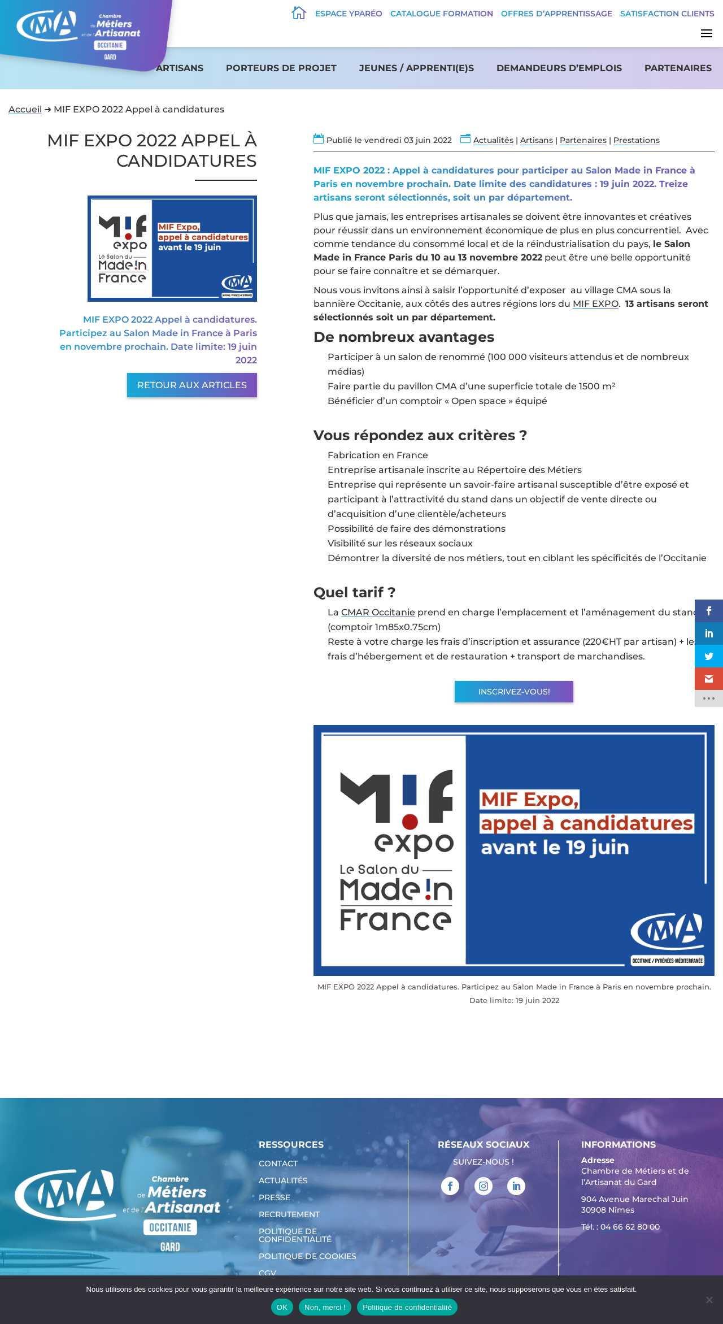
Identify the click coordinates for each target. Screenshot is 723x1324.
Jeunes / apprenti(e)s (416, 68)
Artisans (179, 68)
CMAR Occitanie (378, 612)
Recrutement (289, 1214)
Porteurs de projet (281, 68)
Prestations (636, 140)
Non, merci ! (325, 1307)
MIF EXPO (596, 303)
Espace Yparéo (348, 13)
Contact (278, 1164)
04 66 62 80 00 (630, 1227)
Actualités (493, 140)
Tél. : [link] (620, 1228)
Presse (274, 1198)
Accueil (25, 109)
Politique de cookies (307, 1256)
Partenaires (678, 68)
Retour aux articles (192, 385)
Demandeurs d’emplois (559, 68)
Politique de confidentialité (295, 1235)
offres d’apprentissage (556, 13)
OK (282, 1307)
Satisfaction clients (667, 13)
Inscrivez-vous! (514, 692)
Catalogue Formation (441, 13)
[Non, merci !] (709, 1299)
